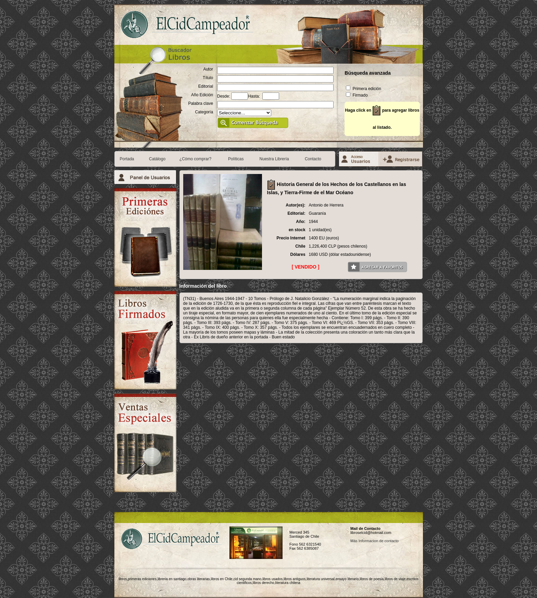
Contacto (313, 159)
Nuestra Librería (274, 159)
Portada (127, 159)
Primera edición (363, 88)
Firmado (356, 95)
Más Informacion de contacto (374, 541)
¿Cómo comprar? (195, 159)
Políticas (235, 159)
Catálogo (157, 159)
